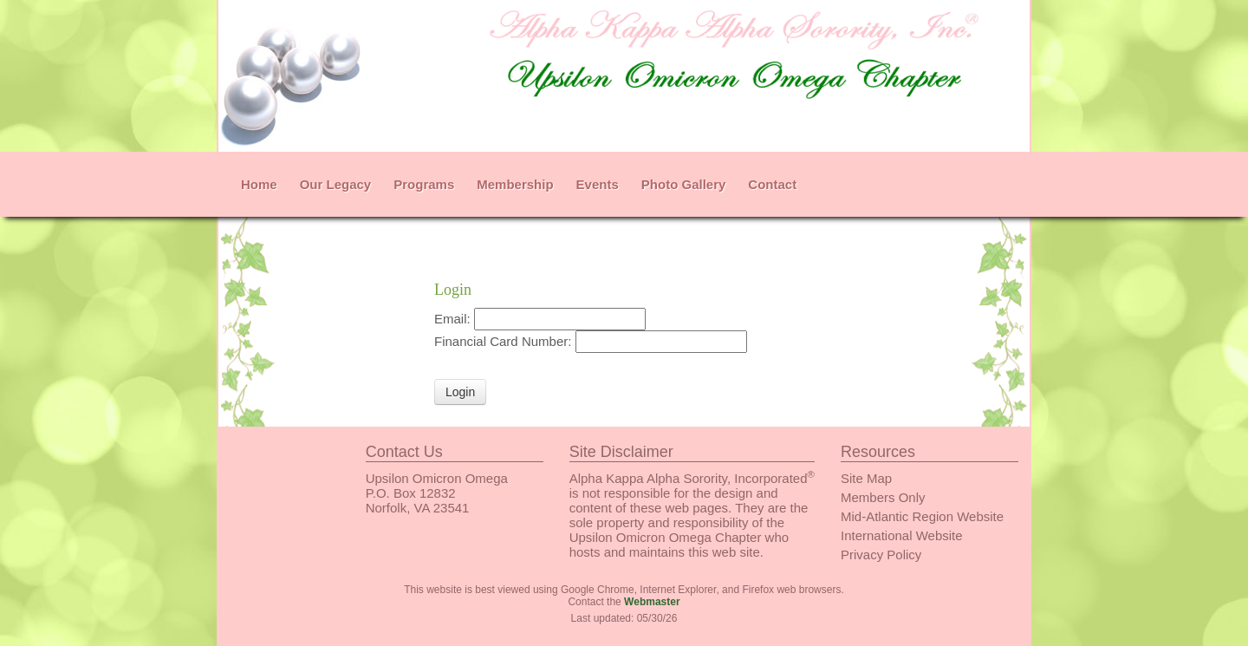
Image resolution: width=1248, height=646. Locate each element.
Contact (772, 184)
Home (259, 184)
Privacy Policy (881, 554)
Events (597, 184)
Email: (454, 318)
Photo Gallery (683, 184)
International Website (902, 535)
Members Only (883, 497)
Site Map (866, 478)
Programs (423, 184)
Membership (515, 184)
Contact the (623, 602)
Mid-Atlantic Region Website (922, 516)
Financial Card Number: (504, 341)
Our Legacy (336, 184)
